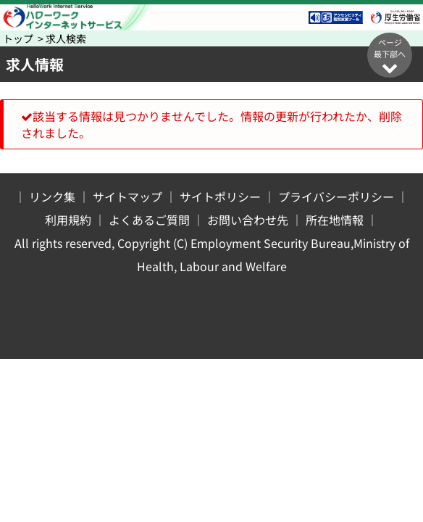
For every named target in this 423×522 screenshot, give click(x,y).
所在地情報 (335, 219)
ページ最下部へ (390, 55)
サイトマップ (127, 196)
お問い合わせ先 (247, 219)
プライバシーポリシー (336, 196)
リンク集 (52, 196)
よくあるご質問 (149, 219)
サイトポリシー (220, 196)
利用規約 (68, 219)
